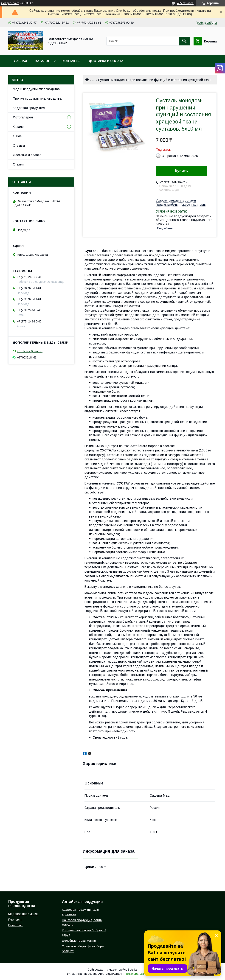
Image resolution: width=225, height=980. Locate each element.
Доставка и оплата (106, 61)
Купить (181, 171)
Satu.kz (132, 969)
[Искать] (184, 41)
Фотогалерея (23, 117)
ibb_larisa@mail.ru (29, 351)
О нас (17, 136)
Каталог (42, 61)
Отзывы (19, 145)
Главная (19, 61)
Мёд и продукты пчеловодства (36, 89)
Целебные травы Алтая (79, 940)
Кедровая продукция (29, 108)
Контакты (71, 61)
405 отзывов (185, 3)
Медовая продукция (23, 914)
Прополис (15, 925)
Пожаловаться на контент (141, 973)
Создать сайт (10, 3)
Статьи (18, 164)
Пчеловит (15, 919)
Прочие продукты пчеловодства (37, 98)
